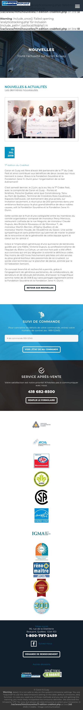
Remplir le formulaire (41, 400)
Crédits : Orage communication (44, 707)
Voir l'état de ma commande (41, 349)
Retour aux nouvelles (40, 288)
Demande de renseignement (41, 654)
